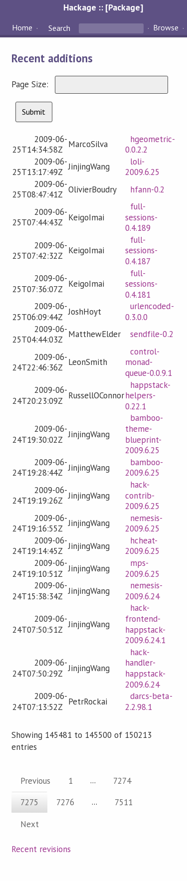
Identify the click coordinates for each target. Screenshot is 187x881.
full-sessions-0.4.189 (141, 217)
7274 (122, 780)
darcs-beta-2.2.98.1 (148, 701)
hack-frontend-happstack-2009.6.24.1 (145, 624)
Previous (35, 780)
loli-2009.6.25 (142, 167)
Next (29, 824)
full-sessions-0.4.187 (141, 250)
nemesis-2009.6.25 (144, 523)
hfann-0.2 (147, 189)
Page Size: (31, 84)
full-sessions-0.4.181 (141, 284)
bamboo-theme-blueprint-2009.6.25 (144, 434)
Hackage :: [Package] (103, 7)
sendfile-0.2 (151, 334)
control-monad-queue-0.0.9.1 (148, 362)
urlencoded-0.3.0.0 (149, 312)
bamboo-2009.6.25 (144, 468)
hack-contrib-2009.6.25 (142, 495)
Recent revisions (41, 849)
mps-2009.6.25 (142, 568)
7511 (124, 802)
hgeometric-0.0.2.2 (150, 145)
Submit (33, 112)
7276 (65, 802)
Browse (166, 28)
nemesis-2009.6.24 (144, 591)
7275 (29, 802)
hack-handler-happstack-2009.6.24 (145, 668)
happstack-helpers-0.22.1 (148, 395)
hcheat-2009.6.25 (142, 546)
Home (22, 28)
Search (59, 28)
